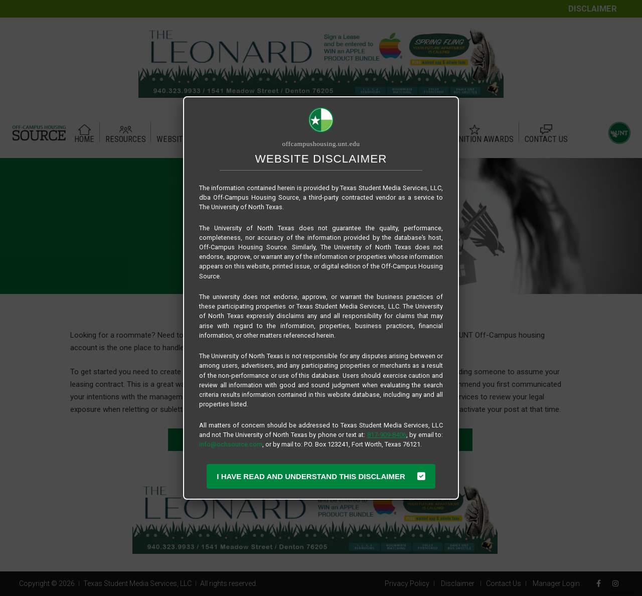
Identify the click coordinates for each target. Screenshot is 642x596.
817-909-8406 (386, 434)
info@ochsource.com (230, 444)
